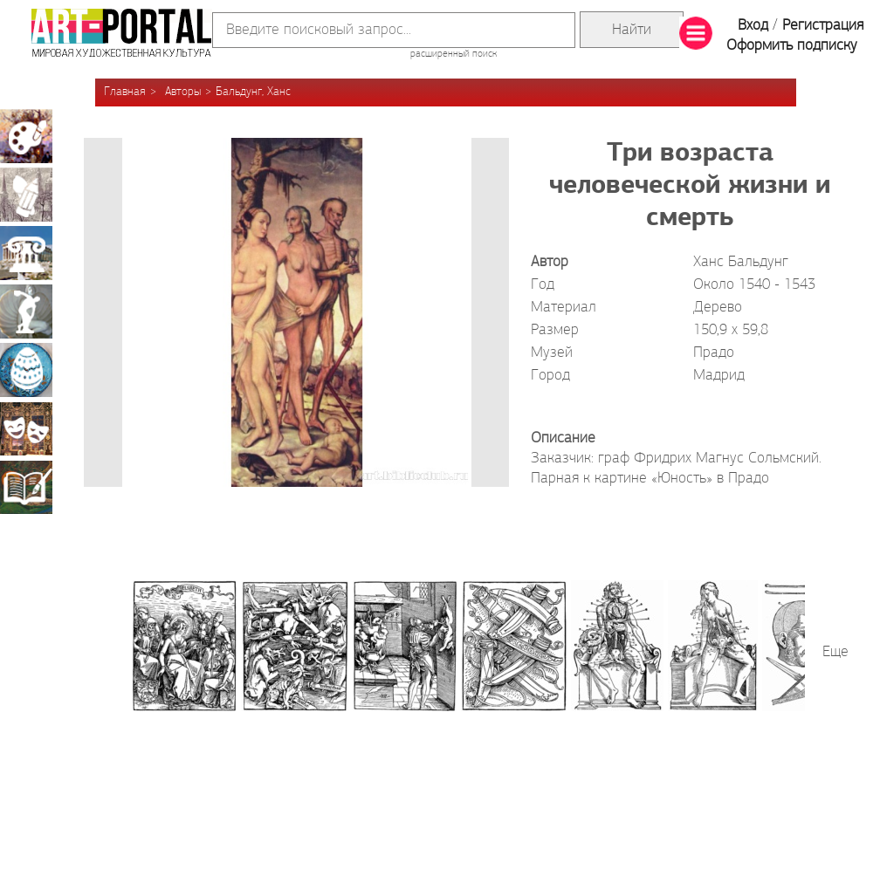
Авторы (183, 92)
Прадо (713, 353)
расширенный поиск (453, 54)
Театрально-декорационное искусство (26, 428)
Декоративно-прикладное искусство (26, 370)
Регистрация (822, 25)
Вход (753, 25)
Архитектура (26, 253)
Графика (26, 195)
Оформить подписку (791, 46)
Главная (125, 92)
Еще (835, 652)
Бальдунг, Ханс (253, 92)
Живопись (26, 136)
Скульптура (26, 311)
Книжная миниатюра (26, 487)
